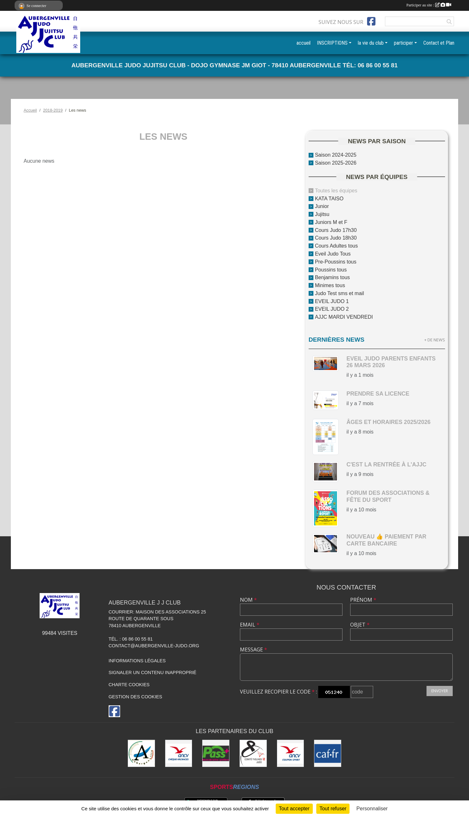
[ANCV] (178, 753)
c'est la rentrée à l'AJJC (386, 464)
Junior (322, 206)
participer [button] (403, 43)
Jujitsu (322, 214)
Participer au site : (428, 5)
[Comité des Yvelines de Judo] (253, 753)
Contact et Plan (438, 43)
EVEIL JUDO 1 (332, 301)
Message (253, 649)
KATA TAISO (329, 198)
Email (249, 624)
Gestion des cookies (135, 696)
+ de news (434, 340)
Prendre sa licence (377, 393)
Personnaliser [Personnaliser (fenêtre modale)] (372, 808)
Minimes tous (330, 285)
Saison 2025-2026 (336, 163)
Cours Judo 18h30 (336, 238)
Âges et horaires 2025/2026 (388, 422)
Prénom (363, 599)
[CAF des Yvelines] (327, 753)
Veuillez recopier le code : (278, 691)
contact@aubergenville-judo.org (154, 645)
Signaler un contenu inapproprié (152, 672)
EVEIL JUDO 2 (332, 309)
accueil (303, 43)
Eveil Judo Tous (333, 253)
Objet (360, 624)
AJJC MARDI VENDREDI (344, 317)
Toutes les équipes (336, 190)
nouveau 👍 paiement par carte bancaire (386, 539)
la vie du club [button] (371, 43)
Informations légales (137, 660)
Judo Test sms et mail (339, 293)
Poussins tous (331, 269)
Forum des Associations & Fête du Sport (387, 496)
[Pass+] (215, 753)
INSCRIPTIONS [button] (332, 43)
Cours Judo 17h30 (336, 230)
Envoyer (439, 691)
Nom (248, 599)
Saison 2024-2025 (336, 155)
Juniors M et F (331, 222)
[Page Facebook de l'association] (371, 21)
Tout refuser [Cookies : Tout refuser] (332, 808)
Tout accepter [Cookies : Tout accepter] (294, 808)
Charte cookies (129, 684)
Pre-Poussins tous (336, 261)
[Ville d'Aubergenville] (141, 753)
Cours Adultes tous (336, 246)
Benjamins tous (332, 277)
